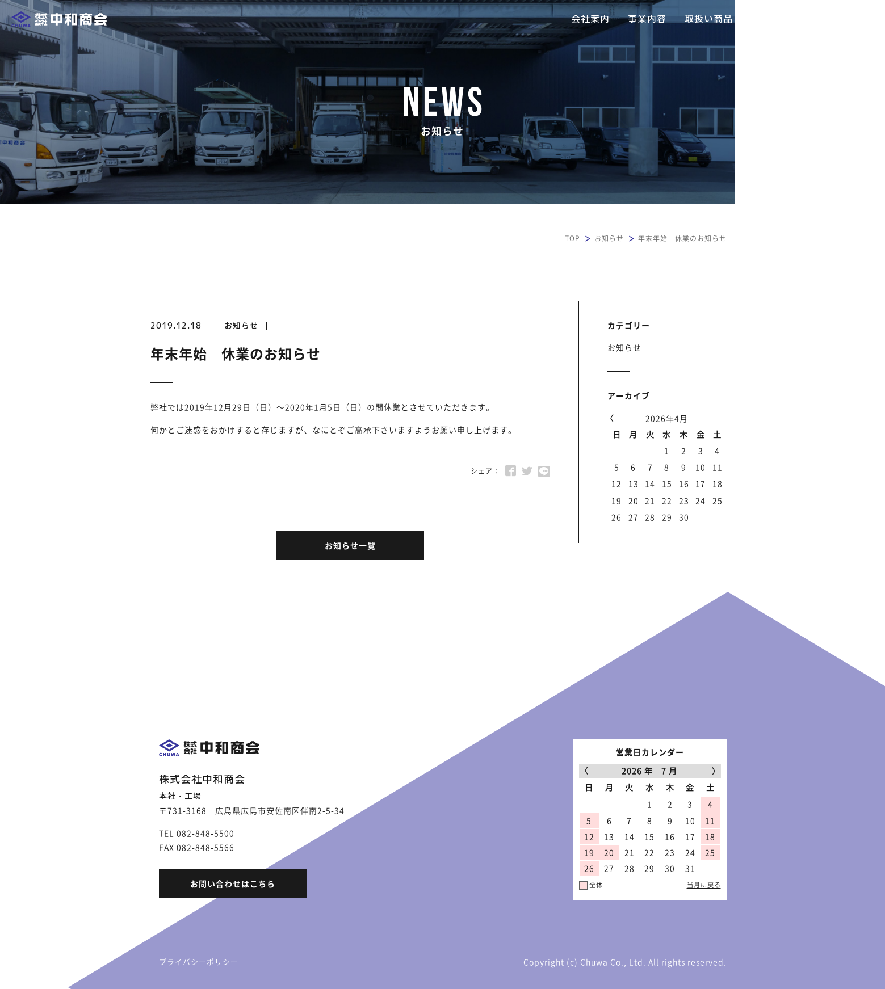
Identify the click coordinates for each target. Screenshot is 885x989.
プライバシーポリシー (198, 961)
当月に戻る (704, 885)
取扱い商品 (709, 19)
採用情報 (770, 19)
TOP (572, 238)
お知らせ (609, 238)
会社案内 (590, 19)
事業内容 (647, 19)
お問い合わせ (837, 19)
